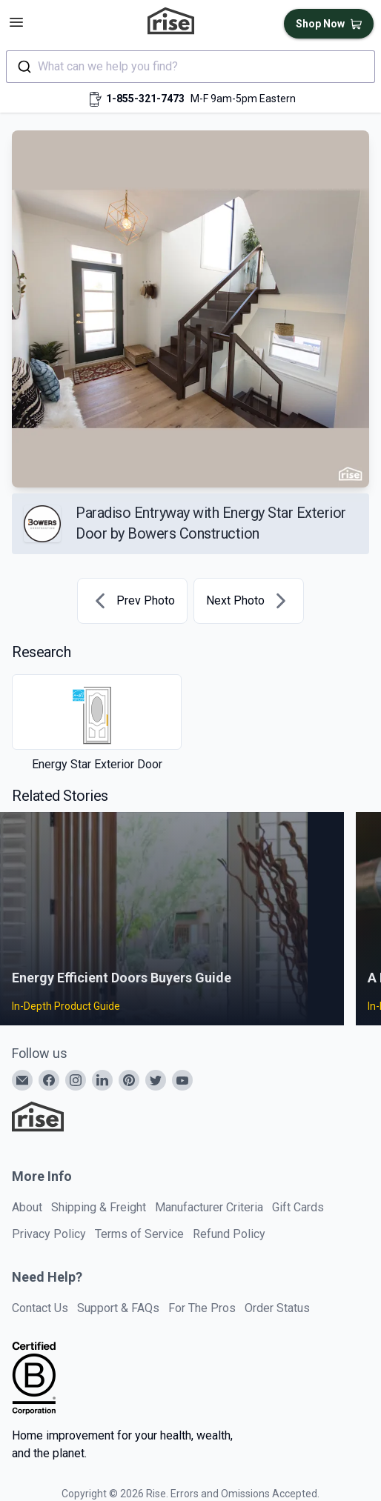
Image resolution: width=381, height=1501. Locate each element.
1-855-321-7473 (145, 98)
